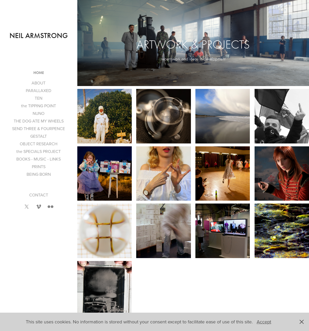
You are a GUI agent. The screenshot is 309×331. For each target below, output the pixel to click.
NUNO (38, 113)
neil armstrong (38, 35)
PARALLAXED (38, 90)
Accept (264, 321)
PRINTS (38, 166)
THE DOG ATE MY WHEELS (39, 121)
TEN (38, 98)
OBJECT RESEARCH (38, 144)
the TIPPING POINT (38, 106)
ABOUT (38, 83)
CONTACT (38, 195)
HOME (38, 73)
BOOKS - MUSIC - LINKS (38, 159)
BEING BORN (39, 174)
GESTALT (38, 136)
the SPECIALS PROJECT (38, 151)
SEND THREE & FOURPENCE (38, 128)
